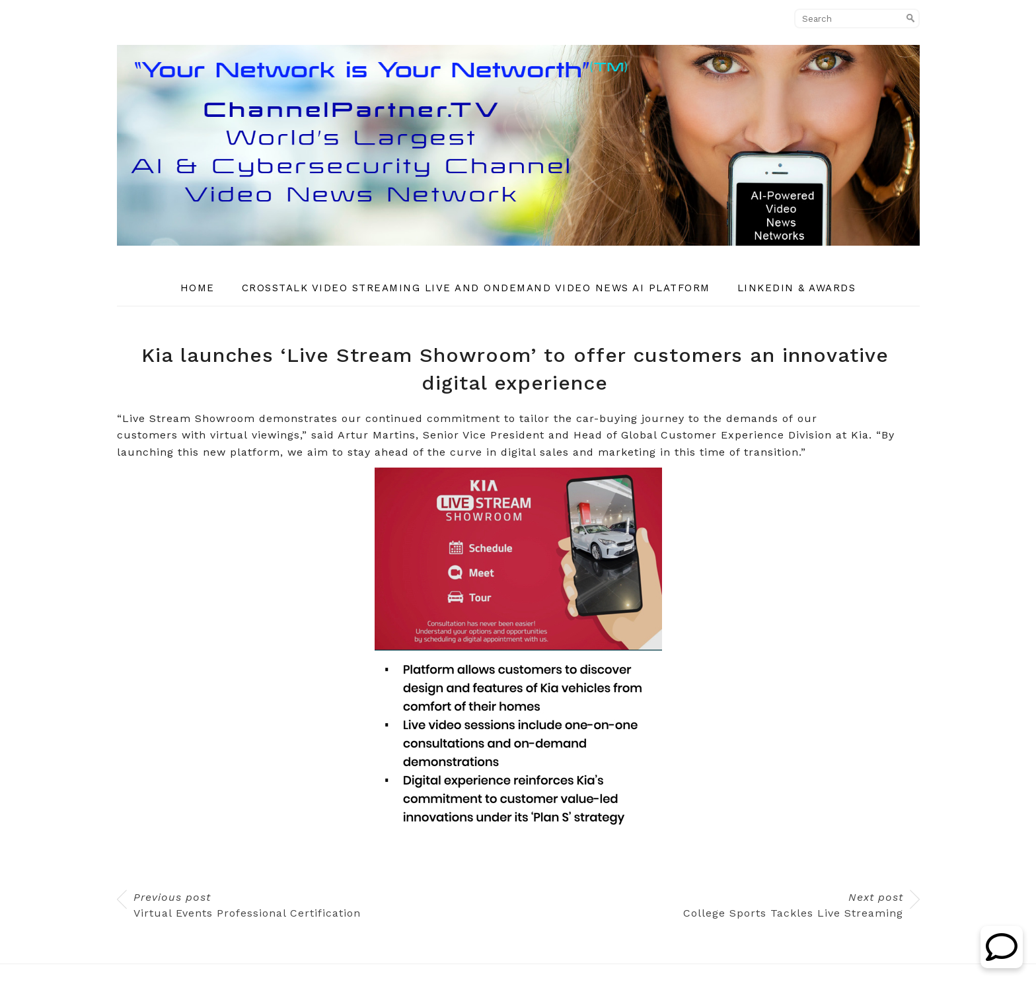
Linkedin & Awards (796, 288)
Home (197, 288)
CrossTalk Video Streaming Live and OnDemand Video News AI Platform (476, 288)
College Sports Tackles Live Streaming (793, 905)
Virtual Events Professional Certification (247, 905)
